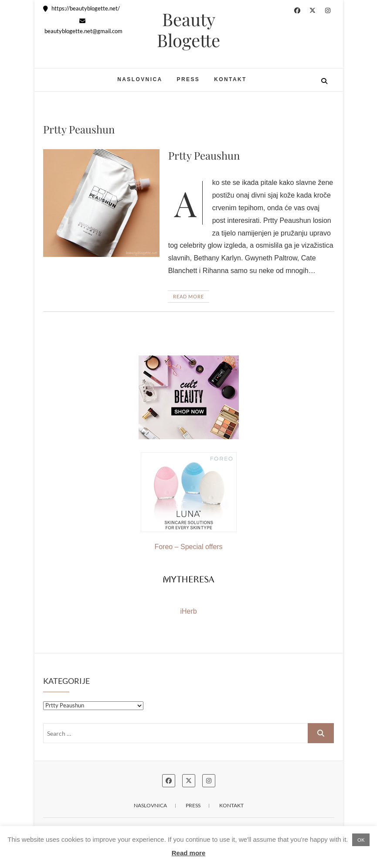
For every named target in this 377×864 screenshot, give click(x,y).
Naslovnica (139, 79)
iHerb (188, 611)
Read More (188, 296)
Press (188, 79)
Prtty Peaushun (204, 155)
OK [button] (360, 840)
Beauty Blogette (188, 30)
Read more (189, 853)
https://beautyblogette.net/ (81, 8)
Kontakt (230, 79)
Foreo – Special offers (189, 501)
